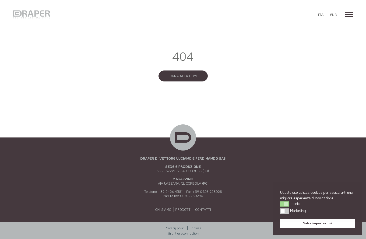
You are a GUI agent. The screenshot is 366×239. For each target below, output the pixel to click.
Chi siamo (163, 209)
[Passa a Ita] (321, 14)
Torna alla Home (183, 76)
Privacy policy (175, 227)
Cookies (195, 227)
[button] (284, 204)
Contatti (203, 209)
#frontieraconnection (183, 233)
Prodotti (183, 209)
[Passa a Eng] (333, 14)
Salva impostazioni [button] (317, 223)
